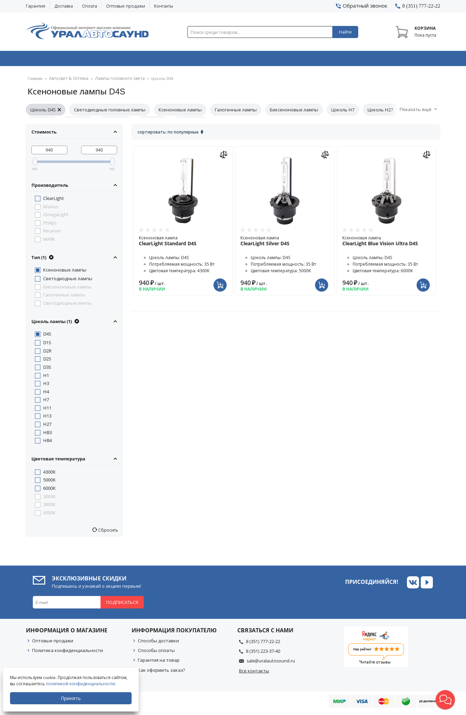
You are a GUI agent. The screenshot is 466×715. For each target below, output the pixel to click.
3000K (49, 499)
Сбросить (107, 532)
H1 (46, 378)
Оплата (89, 6)
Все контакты (254, 673)
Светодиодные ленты (67, 305)
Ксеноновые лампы (180, 112)
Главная (35, 81)
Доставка (63, 6)
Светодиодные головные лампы (109, 112)
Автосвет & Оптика (319, 60)
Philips (50, 225)
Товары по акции (401, 60)
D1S (47, 345)
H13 (47, 418)
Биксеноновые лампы (294, 112)
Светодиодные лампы (67, 281)
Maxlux (50, 209)
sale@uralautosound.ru (271, 663)
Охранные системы (151, 60)
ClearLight (53, 201)
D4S (47, 336)
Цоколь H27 (380, 112)
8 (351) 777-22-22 (263, 644)
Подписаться (122, 605)
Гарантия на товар (159, 662)
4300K (49, 474)
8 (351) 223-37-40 (263, 653)
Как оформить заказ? (161, 672)
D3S (47, 369)
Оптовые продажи (125, 6)
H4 (46, 394)
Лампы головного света (113, 81)
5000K (49, 482)
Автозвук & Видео (66, 60)
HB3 (47, 435)
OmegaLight (55, 217)
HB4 (47, 443)
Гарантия (35, 6)
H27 (47, 426)
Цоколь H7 (342, 112)
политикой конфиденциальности (81, 684)
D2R (47, 353)
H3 (46, 386)
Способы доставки (158, 643)
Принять (71, 698)
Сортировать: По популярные (168, 134)
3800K (49, 507)
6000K (49, 490)
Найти (345, 32)
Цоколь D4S (45, 112)
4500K (49, 515)
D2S (47, 361)
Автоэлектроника (235, 60)
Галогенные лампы (236, 112)
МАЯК (49, 241)
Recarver (52, 233)
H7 (46, 402)
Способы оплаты (156, 653)
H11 (47, 410)
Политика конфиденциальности (67, 653)
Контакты (163, 6)
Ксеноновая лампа (183, 243)
